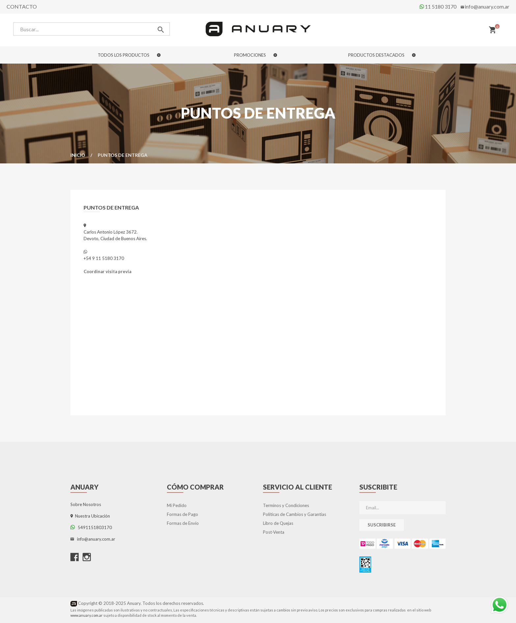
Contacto (22, 6)
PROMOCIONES (255, 55)
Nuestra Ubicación (90, 516)
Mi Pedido (177, 505)
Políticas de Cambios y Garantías (294, 514)
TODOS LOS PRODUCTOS (129, 55)
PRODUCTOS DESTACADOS (382, 55)
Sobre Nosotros (85, 504)
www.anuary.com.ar (86, 615)
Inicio (77, 155)
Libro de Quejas (278, 523)
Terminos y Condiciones (286, 505)
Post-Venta (273, 532)
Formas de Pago (182, 514)
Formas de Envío (183, 523)
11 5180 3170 (438, 6)
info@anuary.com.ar (487, 6)
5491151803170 (91, 527)
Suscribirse (382, 524)
